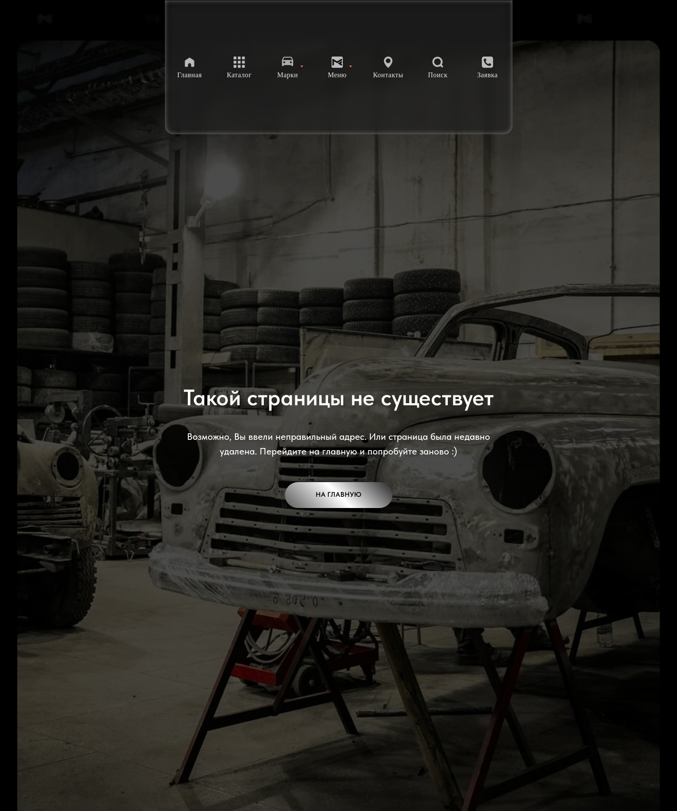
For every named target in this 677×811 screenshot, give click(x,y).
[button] (487, 68)
